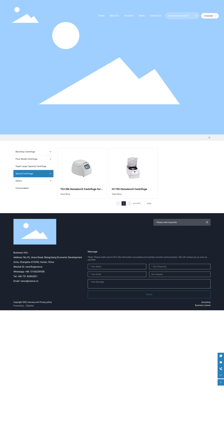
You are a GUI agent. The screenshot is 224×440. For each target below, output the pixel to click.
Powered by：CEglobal (23, 306)
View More (65, 194)
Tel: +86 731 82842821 (25, 276)
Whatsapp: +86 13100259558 (28, 271)
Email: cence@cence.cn (25, 281)
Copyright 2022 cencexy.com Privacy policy (32, 302)
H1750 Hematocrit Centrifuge (129, 189)
